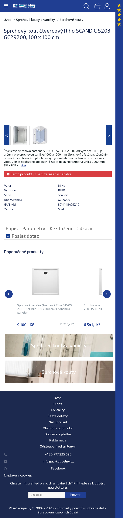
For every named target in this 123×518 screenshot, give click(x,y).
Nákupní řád (58, 422)
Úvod (8, 19)
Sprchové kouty (71, 19)
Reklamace (57, 440)
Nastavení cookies (18, 475)
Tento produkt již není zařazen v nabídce (39, 174)
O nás (57, 404)
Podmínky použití (69, 508)
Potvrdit (75, 495)
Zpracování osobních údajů (58, 512)
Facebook (58, 468)
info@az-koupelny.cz (58, 461)
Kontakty (58, 410)
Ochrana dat (94, 508)
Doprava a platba (58, 434)
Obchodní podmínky (58, 428)
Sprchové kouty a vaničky (35, 19)
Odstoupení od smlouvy (58, 446)
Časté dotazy (58, 416)
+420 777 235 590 (58, 454)
